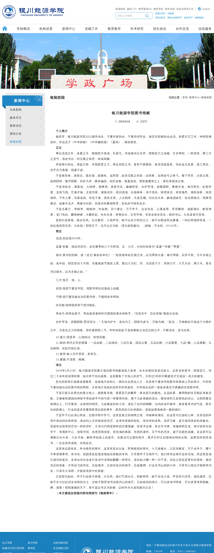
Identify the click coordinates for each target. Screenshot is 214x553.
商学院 (31, 548)
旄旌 (101, 263)
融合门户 (132, 9)
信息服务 (205, 28)
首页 (185, 97)
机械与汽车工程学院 (13, 548)
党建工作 (91, 28)
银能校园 (16, 141)
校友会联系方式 (185, 9)
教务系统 (158, 9)
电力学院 (33, 543)
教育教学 (114, 28)
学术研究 (137, 28)
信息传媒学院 (60, 543)
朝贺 (71, 263)
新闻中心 (68, 28)
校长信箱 (170, 9)
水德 (206, 255)
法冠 (149, 263)
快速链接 (120, 9)
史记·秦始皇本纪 (98, 255)
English (206, 9)
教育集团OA (145, 9)
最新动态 (16, 125)
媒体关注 (16, 117)
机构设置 (46, 28)
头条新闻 (16, 109)
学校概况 (23, 28)
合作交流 (182, 28)
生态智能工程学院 (63, 548)
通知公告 (16, 133)
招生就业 (159, 28)
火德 (161, 255)
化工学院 (7, 543)
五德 (134, 255)
